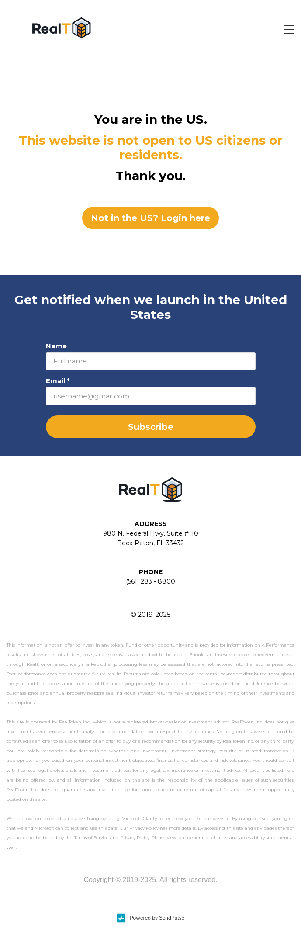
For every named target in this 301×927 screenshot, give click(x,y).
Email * (58, 381)
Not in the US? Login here (150, 218)
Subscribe (150, 427)
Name (56, 346)
